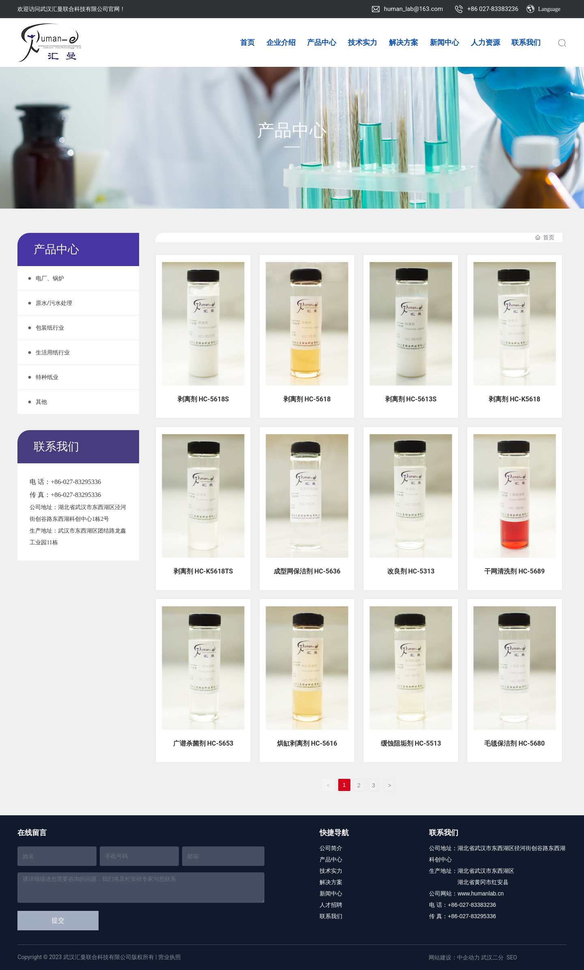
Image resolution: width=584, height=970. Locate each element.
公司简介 (331, 848)
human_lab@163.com (413, 9)
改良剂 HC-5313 (411, 571)
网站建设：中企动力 (454, 957)
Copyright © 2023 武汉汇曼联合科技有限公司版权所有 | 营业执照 (99, 957)
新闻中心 (331, 893)
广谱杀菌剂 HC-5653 (203, 743)
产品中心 (292, 132)
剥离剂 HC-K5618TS (203, 571)
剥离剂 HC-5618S (203, 399)
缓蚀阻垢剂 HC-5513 (411, 743)
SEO (512, 957)
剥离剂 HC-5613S (411, 399)
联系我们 (331, 916)
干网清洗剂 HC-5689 (514, 571)
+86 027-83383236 (492, 9)
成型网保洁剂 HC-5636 (307, 571)
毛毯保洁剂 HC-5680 (514, 743)
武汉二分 (492, 957)
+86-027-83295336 (76, 481)
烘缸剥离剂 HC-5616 (307, 743)
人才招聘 (331, 905)
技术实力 (331, 871)
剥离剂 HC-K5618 (514, 399)
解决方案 (331, 882)
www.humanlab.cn (480, 893)
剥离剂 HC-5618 (307, 399)
